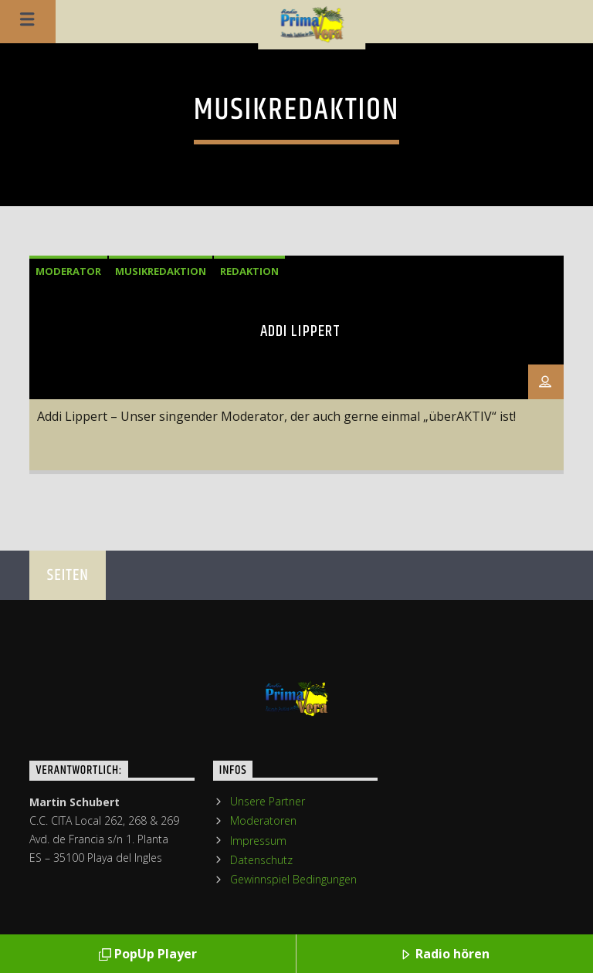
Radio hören (445, 955)
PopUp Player (148, 955)
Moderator (68, 271)
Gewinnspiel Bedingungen (293, 879)
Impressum (258, 840)
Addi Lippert (300, 331)
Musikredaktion (160, 271)
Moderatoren (263, 820)
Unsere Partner (267, 801)
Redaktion (249, 271)
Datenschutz (261, 860)
